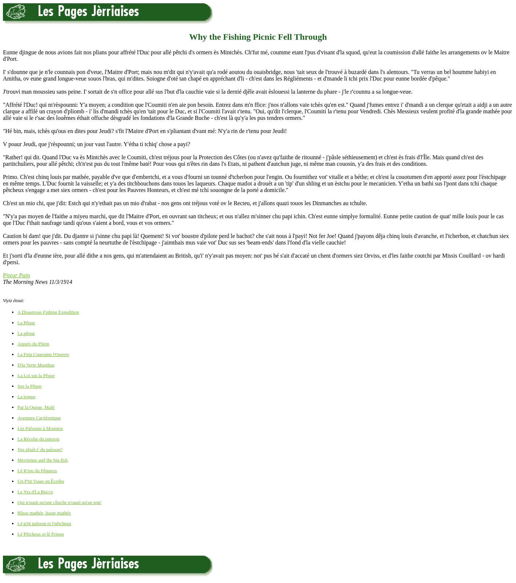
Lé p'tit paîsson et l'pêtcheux (44, 523)
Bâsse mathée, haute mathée (44, 513)
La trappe (26, 396)
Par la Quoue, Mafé (36, 407)
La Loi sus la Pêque (36, 375)
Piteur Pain (16, 275)
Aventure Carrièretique (39, 417)
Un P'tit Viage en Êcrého (40, 481)
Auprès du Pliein (33, 344)
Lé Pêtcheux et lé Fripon (40, 534)
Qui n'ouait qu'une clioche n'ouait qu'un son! (59, 502)
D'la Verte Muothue (36, 365)
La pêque (26, 333)
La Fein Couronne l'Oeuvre (43, 354)
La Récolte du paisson (38, 439)
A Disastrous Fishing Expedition (48, 312)
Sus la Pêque (29, 386)
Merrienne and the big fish (42, 460)
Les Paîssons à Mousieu (40, 428)
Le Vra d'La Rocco (35, 491)
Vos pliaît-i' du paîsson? (40, 449)
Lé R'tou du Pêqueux (37, 470)
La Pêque (26, 322)
